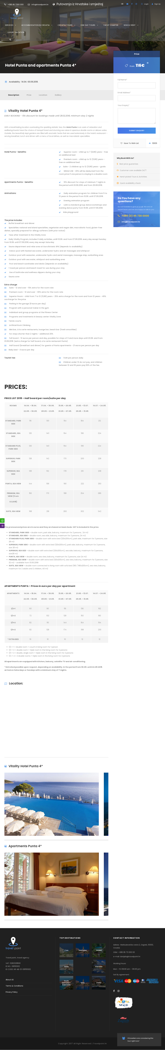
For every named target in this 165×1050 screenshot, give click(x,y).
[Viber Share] (2, 526)
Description (13, 95)
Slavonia (98, 966)
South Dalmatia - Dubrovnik (66, 983)
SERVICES (9, 25)
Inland (98, 950)
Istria (66, 966)
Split (82, 983)
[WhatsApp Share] (2, 520)
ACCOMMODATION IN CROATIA (35, 25)
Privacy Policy (11, 992)
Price (29, 95)
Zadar (98, 983)
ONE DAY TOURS (88, 25)
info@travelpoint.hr (40, 4)
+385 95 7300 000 (20, 4)
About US (10, 979)
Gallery (58, 95)
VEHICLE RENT (130, 25)
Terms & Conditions (14, 986)
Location (43, 95)
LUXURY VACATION (16, 32)
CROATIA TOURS (65, 25)
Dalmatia (82, 950)
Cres (66, 950)
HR (122, 4)
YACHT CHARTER (110, 25)
